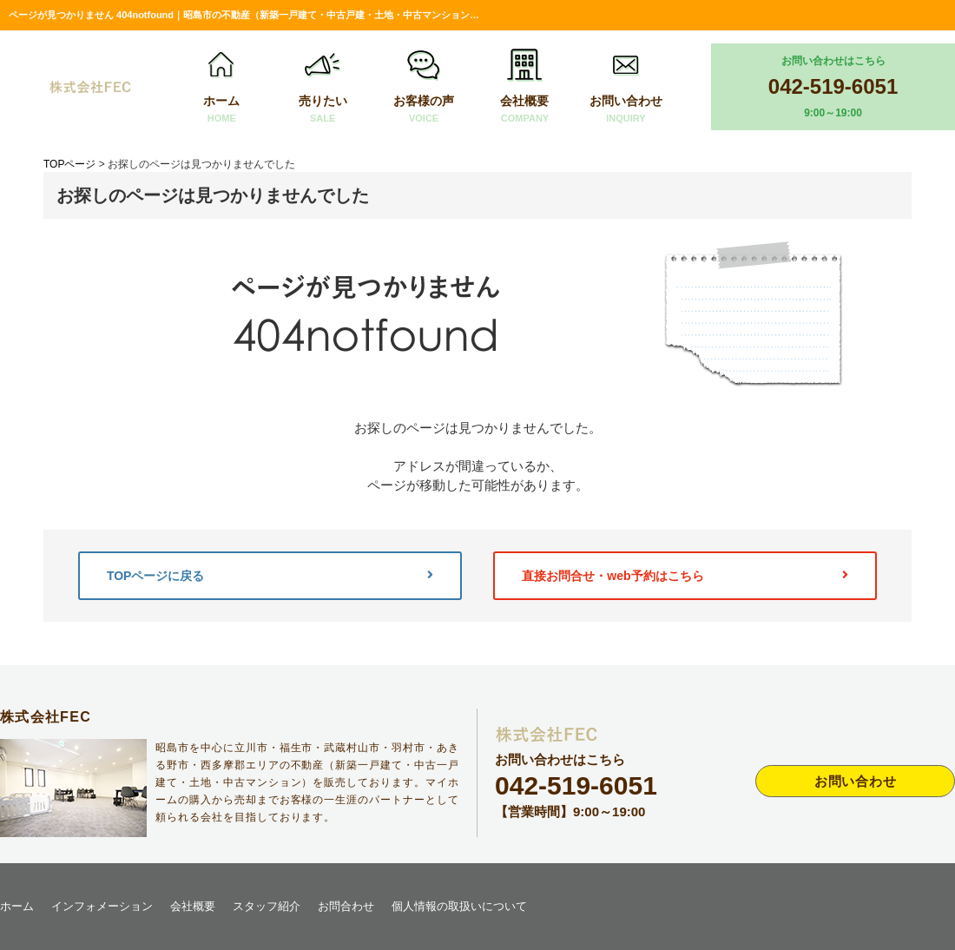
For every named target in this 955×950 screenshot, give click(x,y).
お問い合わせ (626, 87)
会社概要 (524, 87)
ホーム (221, 87)
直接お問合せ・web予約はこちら (685, 576)
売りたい (323, 87)
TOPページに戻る (270, 576)
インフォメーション (102, 906)
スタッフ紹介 (266, 906)
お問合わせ (346, 906)
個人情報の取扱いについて (459, 906)
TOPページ (69, 164)
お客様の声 (423, 87)
